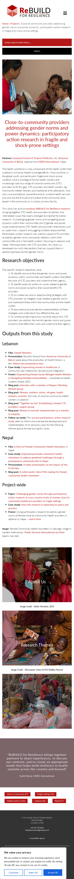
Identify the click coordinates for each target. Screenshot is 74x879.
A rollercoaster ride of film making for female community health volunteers (37, 473)
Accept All (53, 872)
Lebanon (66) (40, 801)
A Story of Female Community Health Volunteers (39, 446)
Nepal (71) (59, 801)
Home (5, 23)
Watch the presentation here (28, 363)
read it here (34, 519)
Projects (14, 23)
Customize (13, 872)
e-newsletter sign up (37, 838)
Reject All (33, 872)
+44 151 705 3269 (37, 827)
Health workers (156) (16, 801)
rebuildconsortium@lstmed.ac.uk (37, 830)
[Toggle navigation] (65, 11)
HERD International (48, 161)
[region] (33, 863)
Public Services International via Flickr (44, 532)
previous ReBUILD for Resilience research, (48, 208)
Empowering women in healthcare (39, 367)
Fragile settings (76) (45, 794)
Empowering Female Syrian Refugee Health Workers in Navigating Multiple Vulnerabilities (39, 376)
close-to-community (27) (17, 794)
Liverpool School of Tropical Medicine (32, 158)
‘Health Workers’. (23, 352)
